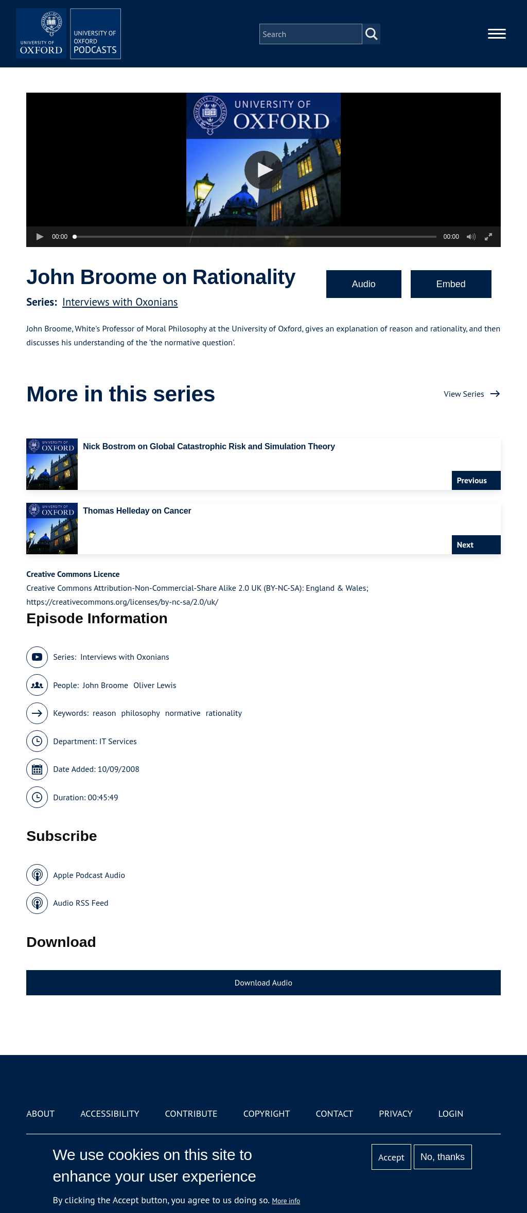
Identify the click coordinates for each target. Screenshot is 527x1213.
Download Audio (263, 982)
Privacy (395, 1113)
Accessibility (109, 1113)
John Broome (105, 685)
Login (451, 1113)
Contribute (191, 1113)
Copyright (266, 1113)
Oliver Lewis (154, 685)
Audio (364, 284)
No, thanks (442, 1157)
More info (286, 1200)
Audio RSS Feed (80, 903)
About (40, 1113)
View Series (464, 394)
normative (183, 713)
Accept (391, 1157)
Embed (451, 284)
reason (104, 713)
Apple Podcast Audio (89, 875)
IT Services (118, 741)
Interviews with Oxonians (120, 302)
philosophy (140, 713)
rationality (224, 713)
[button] (263, 170)
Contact (334, 1113)
